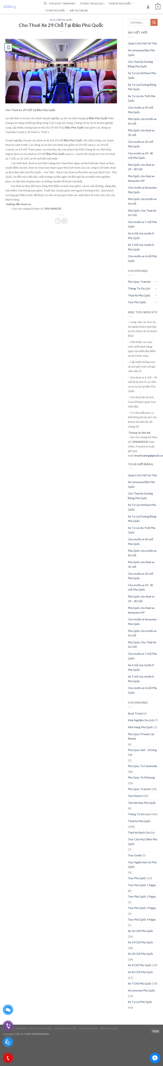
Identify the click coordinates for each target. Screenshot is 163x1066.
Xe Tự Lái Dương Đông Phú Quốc (142, 87)
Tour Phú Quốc (56, 10)
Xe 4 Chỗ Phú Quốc (140, 965)
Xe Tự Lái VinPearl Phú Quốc (142, 75)
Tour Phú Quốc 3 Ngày (142, 907)
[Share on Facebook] (58, 221)
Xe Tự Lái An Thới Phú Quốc (141, 98)
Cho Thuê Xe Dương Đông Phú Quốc (140, 64)
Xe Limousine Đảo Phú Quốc (141, 52)
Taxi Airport (135, 795)
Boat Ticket (135, 713)
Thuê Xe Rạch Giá (139, 832)
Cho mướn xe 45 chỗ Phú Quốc (140, 110)
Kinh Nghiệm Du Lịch (141, 720)
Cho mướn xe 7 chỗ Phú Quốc (142, 224)
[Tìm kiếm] (45, 3)
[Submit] (154, 22)
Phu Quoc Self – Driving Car (142, 752)
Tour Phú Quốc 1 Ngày (142, 885)
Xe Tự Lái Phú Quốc (140, 1001)
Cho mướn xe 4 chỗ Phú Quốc (142, 258)
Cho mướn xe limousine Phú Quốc (142, 190)
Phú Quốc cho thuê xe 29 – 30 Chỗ (141, 167)
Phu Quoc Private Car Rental (141, 736)
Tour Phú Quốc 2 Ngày (142, 896)
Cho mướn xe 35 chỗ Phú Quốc (140, 144)
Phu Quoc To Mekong (141, 777)
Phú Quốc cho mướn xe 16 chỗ (142, 201)
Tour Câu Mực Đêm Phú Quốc (142, 841)
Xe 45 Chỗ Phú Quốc (140, 972)
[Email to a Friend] (65, 221)
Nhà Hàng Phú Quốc (140, 727)
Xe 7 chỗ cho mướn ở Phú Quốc (141, 247)
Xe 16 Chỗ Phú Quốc (140, 930)
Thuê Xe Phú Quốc (121, 3)
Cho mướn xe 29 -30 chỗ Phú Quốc (140, 156)
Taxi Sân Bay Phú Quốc (142, 802)
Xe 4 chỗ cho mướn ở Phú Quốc (141, 236)
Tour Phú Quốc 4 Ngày (142, 919)
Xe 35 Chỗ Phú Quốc (140, 953)
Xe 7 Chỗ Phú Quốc (140, 983)
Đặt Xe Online (79, 10)
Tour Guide (135, 855)
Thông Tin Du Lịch (93, 3)
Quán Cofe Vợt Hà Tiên (142, 43)
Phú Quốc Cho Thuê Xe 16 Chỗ (142, 213)
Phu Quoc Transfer (63, 3)
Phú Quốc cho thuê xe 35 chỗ (141, 133)
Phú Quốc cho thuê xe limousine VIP (141, 178)
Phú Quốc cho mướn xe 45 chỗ (142, 121)
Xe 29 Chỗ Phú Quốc (61, 20)
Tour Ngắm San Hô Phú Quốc (142, 864)
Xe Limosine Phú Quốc (141, 990)
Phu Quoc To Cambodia (142, 766)
